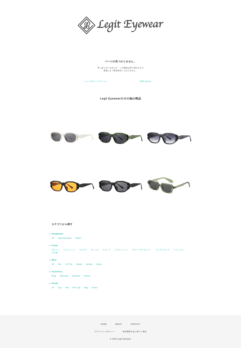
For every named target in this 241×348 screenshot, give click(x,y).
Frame (55, 245)
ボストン (56, 250)
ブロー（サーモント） (142, 250)
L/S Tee (68, 264)
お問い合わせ (145, 81)
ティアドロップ (163, 250)
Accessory (57, 272)
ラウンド (107, 250)
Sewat (79, 264)
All (53, 238)
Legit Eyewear (65, 238)
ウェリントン (69, 250)
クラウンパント (121, 250)
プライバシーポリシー (104, 331)
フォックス (179, 250)
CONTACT (135, 324)
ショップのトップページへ (96, 81)
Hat (67, 288)
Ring (54, 276)
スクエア (83, 250)
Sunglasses (57, 234)
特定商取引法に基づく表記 (135, 331)
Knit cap (76, 288)
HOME (104, 324)
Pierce (87, 276)
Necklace (64, 276)
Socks (99, 264)
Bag (86, 288)
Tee (59, 264)
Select (78, 238)
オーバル (95, 250)
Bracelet (76, 276)
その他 (55, 252)
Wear (54, 260)
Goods (55, 283)
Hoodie (89, 264)
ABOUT (118, 324)
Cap (60, 288)
